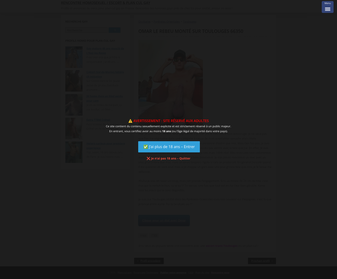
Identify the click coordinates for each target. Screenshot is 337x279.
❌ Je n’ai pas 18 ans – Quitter (168, 158)
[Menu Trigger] (328, 7)
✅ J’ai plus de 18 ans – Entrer (169, 146)
